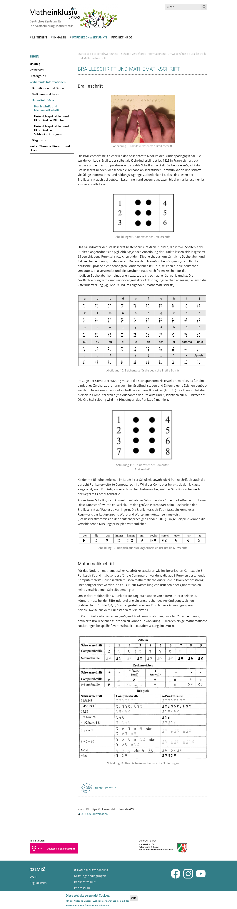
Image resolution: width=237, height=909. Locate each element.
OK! (133, 898)
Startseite (83, 53)
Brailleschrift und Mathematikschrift (46, 108)
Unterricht (37, 70)
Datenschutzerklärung (92, 870)
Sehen (125, 53)
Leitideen (39, 37)
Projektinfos (122, 37)
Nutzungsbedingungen (90, 876)
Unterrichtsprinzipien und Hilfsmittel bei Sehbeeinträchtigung (51, 130)
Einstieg (35, 63)
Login (33, 876)
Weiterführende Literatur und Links (50, 148)
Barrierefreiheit (85, 882)
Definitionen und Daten (48, 88)
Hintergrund (38, 76)
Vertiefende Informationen (48, 82)
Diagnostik (39, 140)
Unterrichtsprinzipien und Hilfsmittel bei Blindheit (51, 118)
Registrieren (38, 883)
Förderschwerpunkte (90, 37)
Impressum (82, 888)
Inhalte (59, 37)
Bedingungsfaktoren (45, 94)
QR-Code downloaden (94, 814)
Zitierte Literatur (104, 789)
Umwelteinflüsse (43, 100)
